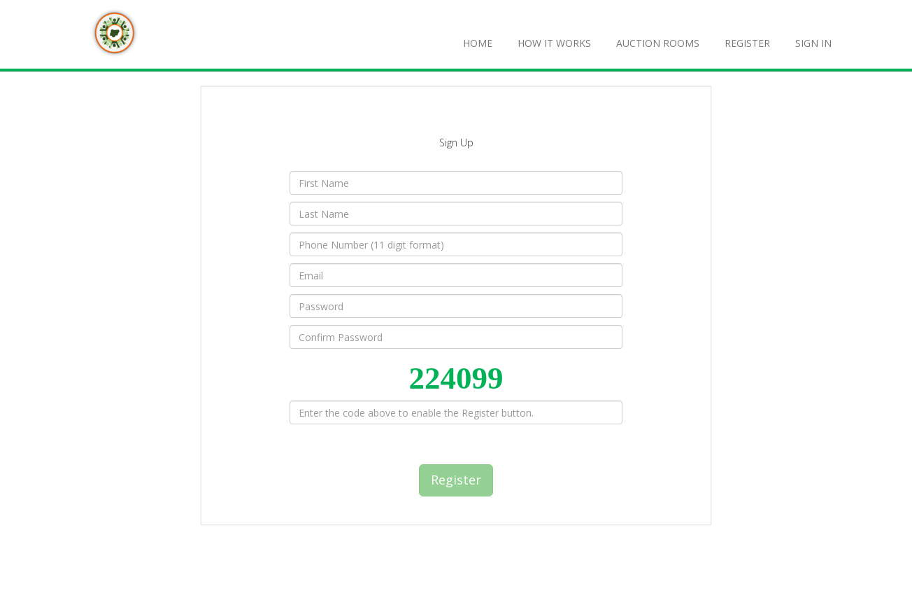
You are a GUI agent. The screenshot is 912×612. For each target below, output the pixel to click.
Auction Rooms (657, 43)
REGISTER (747, 43)
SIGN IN (813, 43)
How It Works (554, 43)
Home (477, 43)
